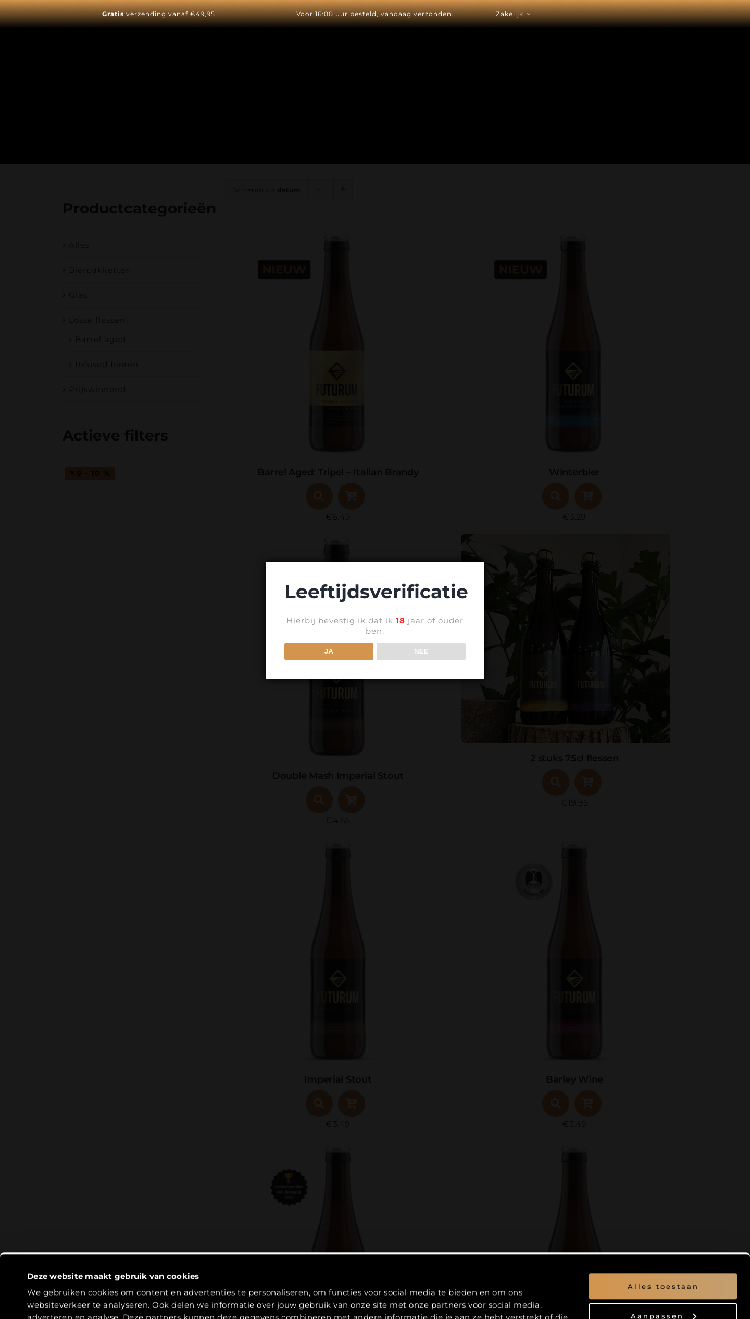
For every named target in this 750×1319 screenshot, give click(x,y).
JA (328, 651)
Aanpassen (663, 1255)
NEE (421, 651)
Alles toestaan (663, 1226)
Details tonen (53, 1299)
